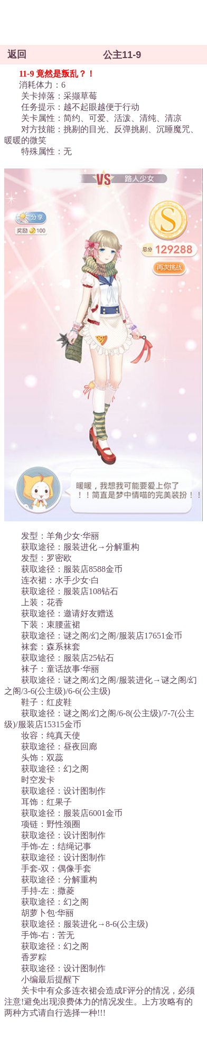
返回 (16, 54)
